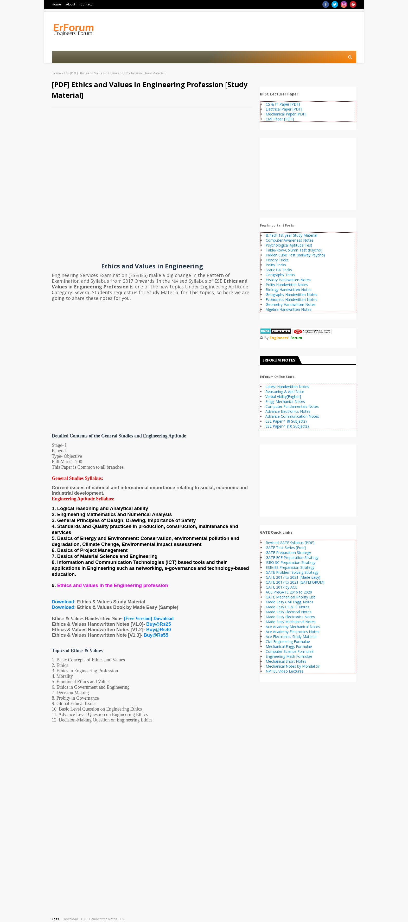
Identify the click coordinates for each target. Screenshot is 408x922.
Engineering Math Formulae (289, 656)
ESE (83, 919)
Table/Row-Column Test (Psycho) (294, 250)
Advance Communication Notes (292, 416)
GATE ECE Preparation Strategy (292, 557)
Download (63, 601)
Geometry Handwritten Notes (291, 304)
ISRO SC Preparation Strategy (290, 562)
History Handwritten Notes (288, 279)
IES (65, 73)
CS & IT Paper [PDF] (283, 104)
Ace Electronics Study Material (291, 636)
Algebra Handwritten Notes (288, 309)
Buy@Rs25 (158, 624)
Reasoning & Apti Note (284, 391)
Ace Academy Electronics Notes (292, 631)
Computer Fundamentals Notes (292, 406)
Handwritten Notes (103, 919)
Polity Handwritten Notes (287, 284)
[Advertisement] (152, 148)
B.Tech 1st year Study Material (291, 235)
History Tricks (277, 259)
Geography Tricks (280, 274)
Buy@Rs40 (158, 629)
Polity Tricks (276, 264)
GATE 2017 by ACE (281, 587)
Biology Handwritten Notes (288, 289)
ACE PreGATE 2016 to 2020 (289, 592)
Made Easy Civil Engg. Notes (289, 601)
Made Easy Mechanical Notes (291, 621)
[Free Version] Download (149, 618)
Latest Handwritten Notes (287, 386)
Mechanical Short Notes (286, 661)
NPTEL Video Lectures (284, 671)
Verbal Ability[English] (283, 396)
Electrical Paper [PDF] (284, 109)
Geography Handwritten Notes (291, 294)
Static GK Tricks (279, 269)
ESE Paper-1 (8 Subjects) (286, 421)
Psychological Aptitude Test (289, 245)
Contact (86, 4)
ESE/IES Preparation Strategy (290, 567)
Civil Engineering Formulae (288, 641)
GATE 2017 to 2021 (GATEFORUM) (295, 582)
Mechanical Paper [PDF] (286, 114)
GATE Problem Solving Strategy (292, 572)
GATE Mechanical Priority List (290, 597)
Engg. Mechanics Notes (285, 401)
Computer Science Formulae (290, 651)
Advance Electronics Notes (287, 411)
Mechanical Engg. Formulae (289, 646)
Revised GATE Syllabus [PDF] (290, 542)
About (70, 4)
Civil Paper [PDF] (280, 119)
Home (56, 4)
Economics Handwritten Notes (291, 299)
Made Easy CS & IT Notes (287, 606)
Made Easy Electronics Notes (290, 616)
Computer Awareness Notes (290, 240)
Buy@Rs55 (156, 635)
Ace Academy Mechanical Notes (293, 626)
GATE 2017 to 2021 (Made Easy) (293, 577)
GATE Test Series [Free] (286, 547)
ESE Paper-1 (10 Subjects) (287, 426)
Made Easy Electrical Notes (288, 611)
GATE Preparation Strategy (288, 552)
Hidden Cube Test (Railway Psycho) (295, 255)
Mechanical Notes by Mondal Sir (293, 666)
